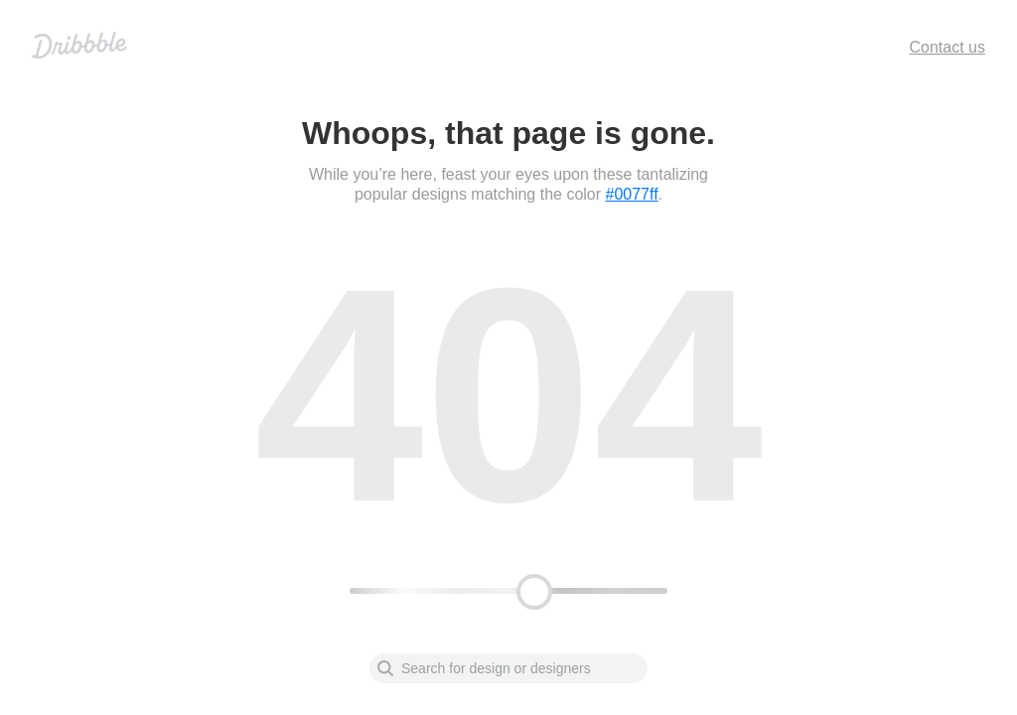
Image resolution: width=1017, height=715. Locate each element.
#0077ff (632, 194)
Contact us (947, 47)
